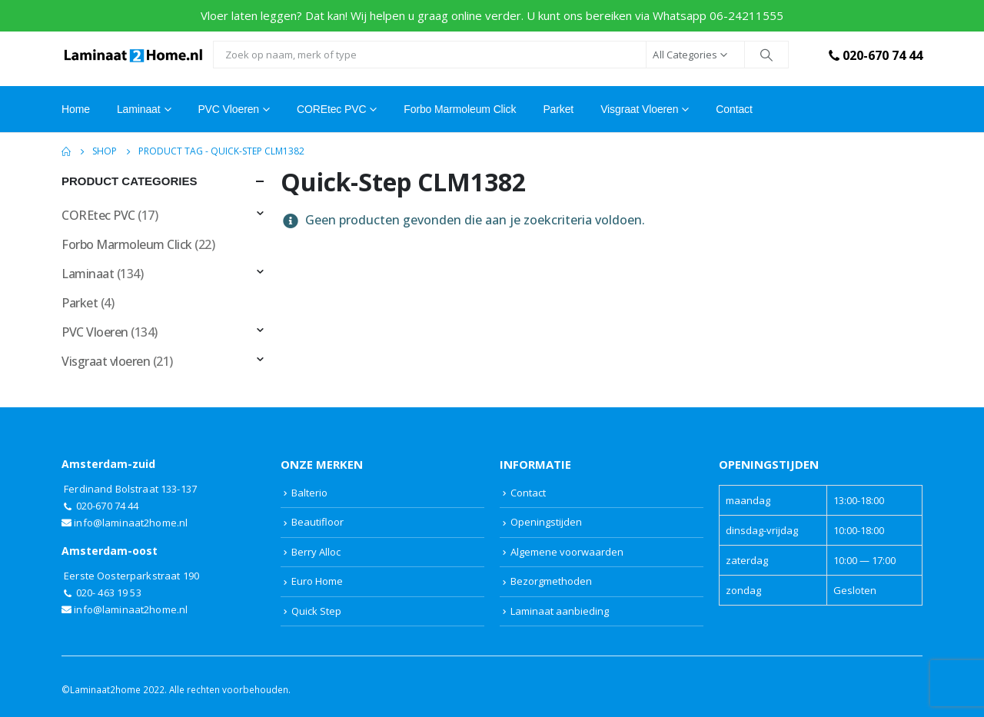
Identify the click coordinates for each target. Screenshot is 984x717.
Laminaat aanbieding (559, 611)
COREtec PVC (331, 109)
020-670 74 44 (874, 55)
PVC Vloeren (228, 109)
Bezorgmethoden (551, 581)
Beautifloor (317, 522)
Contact (734, 109)
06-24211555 (746, 15)
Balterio (309, 493)
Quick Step (316, 611)
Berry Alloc (316, 552)
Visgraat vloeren (639, 109)
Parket (558, 109)
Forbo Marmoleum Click (460, 109)
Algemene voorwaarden (566, 552)
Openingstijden (546, 522)
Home (76, 109)
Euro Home (317, 581)
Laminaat (88, 273)
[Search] (766, 54)
